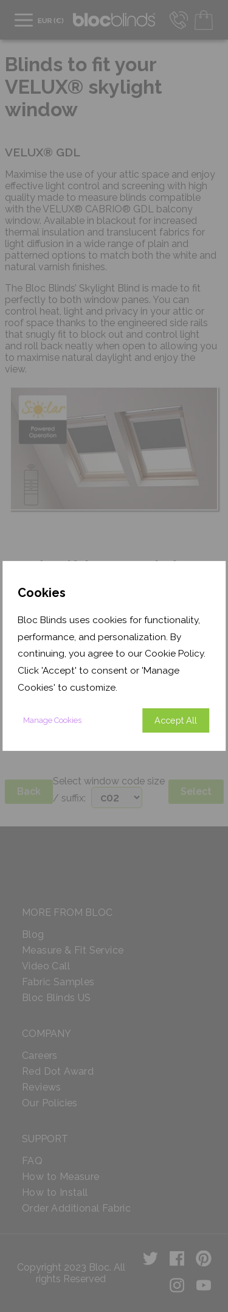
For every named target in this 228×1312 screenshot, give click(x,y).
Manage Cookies (52, 720)
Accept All (175, 720)
